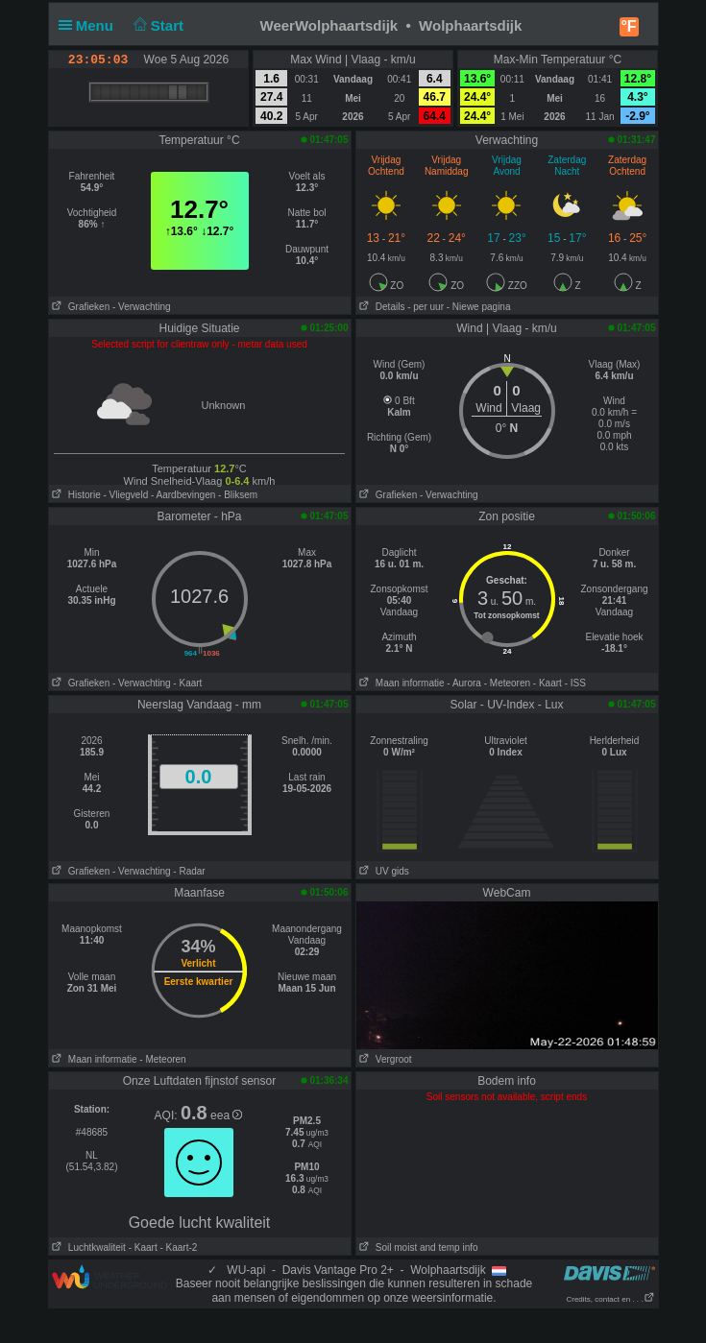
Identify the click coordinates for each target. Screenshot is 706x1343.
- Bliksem (237, 495)
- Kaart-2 (178, 1247)
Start (156, 25)
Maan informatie (400, 683)
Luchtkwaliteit (87, 1247)
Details (380, 306)
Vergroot (384, 1059)
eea (226, 1115)
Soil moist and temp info (417, 1247)
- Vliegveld (126, 495)
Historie (75, 495)
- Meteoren (507, 683)
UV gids (382, 871)
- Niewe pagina (479, 306)
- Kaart (187, 683)
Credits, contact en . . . (610, 1299)
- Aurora (464, 683)
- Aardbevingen (183, 495)
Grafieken (79, 306)
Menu (90, 25)
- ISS (575, 683)
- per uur (425, 306)
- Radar (189, 871)
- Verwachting (141, 306)
